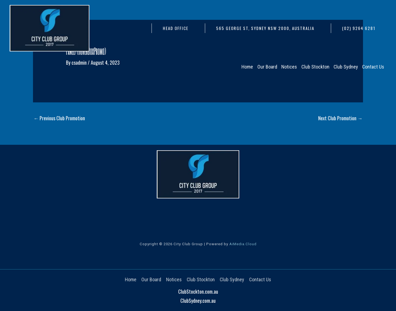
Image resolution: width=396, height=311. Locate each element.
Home (130, 279)
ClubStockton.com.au (198, 291)
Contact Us (260, 279)
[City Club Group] (49, 27)
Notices (174, 279)
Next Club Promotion (340, 118)
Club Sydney (232, 279)
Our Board (151, 279)
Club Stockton (201, 279)
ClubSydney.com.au (198, 300)
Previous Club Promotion (59, 118)
